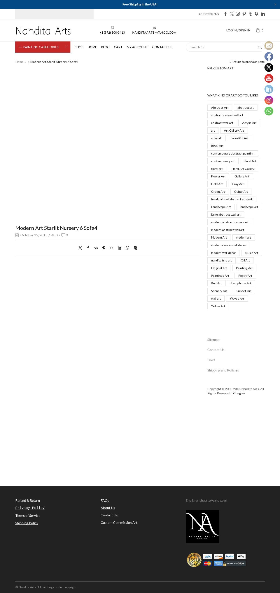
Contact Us (215, 349)
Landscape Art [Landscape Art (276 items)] (221, 207)
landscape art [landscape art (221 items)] (249, 207)
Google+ (239, 393)
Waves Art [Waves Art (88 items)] (237, 298)
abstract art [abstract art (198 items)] (246, 107)
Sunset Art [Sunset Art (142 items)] (244, 291)
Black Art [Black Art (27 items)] (217, 146)
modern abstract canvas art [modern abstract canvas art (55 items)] (229, 222)
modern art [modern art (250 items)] (243, 237)
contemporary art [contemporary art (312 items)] (223, 161)
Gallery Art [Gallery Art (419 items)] (241, 176)
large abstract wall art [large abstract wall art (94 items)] (226, 214)
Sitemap (213, 339)
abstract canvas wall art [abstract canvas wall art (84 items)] (227, 115)
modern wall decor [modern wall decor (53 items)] (223, 252)
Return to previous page (248, 62)
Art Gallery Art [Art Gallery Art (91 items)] (234, 130)
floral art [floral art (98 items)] (217, 168)
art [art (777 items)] (213, 130)
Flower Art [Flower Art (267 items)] (218, 176)
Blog (105, 47)
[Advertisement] (140, 443)
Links (211, 360)
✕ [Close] (275, 4)
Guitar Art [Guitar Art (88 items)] (241, 191)
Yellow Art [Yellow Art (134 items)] (218, 306)
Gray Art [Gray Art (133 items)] (238, 184)
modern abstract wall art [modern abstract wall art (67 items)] (227, 230)
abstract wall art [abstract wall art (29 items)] (222, 123)
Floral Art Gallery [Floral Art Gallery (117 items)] (243, 168)
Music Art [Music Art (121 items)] (251, 252)
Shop (79, 47)
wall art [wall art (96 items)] (216, 298)
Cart (118, 47)
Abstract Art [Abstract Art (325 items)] (220, 107)
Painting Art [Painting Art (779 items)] (244, 268)
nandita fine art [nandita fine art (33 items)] (221, 260)
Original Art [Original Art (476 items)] (219, 268)
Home (92, 47)
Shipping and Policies (223, 370)
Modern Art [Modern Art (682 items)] (219, 237)
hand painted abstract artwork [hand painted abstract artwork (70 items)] (232, 199)
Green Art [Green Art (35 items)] (218, 191)
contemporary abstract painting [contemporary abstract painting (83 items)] (232, 153)
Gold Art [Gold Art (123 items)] (217, 184)
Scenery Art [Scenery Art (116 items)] (219, 291)
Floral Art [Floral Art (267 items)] (250, 161)
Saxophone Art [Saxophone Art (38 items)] (241, 283)
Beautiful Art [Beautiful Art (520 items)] (239, 138)
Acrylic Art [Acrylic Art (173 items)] (249, 123)
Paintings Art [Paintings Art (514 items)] (220, 275)
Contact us (162, 47)
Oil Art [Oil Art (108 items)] (245, 260)
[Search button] (260, 47)
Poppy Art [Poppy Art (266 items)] (245, 275)
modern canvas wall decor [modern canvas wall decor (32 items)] (228, 245)
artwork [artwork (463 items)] (216, 138)
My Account (137, 47)
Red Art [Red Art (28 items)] (216, 283)
